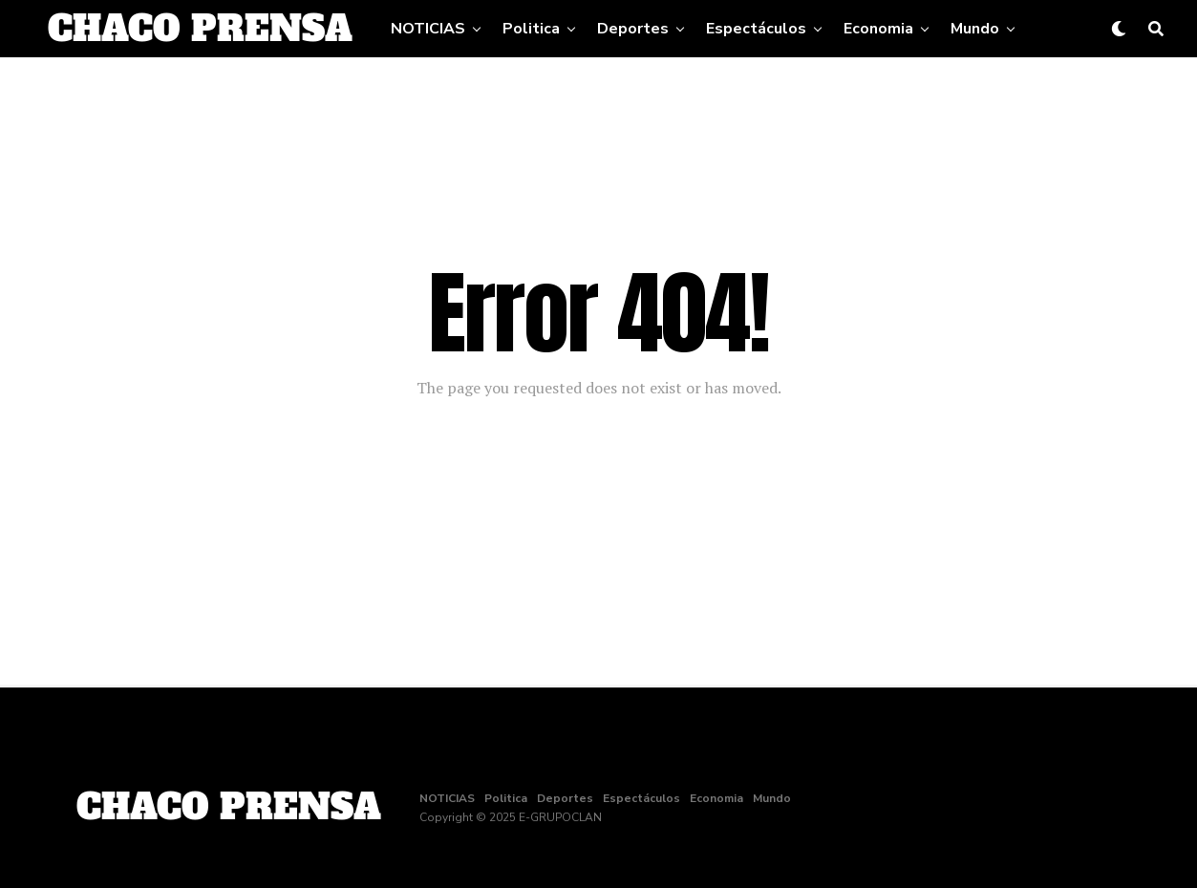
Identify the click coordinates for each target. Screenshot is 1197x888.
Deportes (633, 28)
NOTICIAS (428, 28)
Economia (878, 28)
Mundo (975, 28)
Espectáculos (756, 28)
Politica (531, 28)
